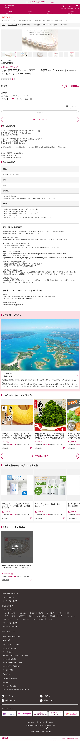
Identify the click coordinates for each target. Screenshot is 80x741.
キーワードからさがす (10, 601)
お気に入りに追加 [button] (31, 448)
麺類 (13, 616)
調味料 (31, 616)
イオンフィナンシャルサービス (39, 731)
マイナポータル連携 (9, 686)
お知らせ (45, 696)
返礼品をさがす (30, 12)
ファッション (70, 616)
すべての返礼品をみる (40, 456)
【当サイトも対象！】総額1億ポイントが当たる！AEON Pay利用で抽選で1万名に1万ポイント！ (40, 20)
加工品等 (22, 616)
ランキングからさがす (10, 623)
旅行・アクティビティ (11, 619)
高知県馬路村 (38, 518)
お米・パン (22, 613)
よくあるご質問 (8, 670)
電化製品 (52, 616)
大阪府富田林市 (72, 518)
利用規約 (50, 722)
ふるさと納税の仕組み (10, 648)
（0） (15, 79)
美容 (60, 616)
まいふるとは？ (8, 652)
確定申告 (5, 682)
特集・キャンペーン (50, 12)
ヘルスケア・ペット (28, 619)
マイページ (7, 696)
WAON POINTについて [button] (31, 99)
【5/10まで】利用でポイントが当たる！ (40, 2)
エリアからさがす (8, 597)
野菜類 (40, 613)
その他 (50, 619)
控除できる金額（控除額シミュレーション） (17, 689)
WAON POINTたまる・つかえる (13, 662)
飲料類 (67, 613)
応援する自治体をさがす (10, 12)
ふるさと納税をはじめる (70, 12)
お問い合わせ (8, 700)
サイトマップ (32, 722)
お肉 (5, 613)
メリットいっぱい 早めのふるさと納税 (15, 655)
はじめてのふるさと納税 (11, 644)
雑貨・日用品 (41, 616)
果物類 (32, 613)
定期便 (41, 619)
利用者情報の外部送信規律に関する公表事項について (41, 725)
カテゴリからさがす (9, 609)
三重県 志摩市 (7, 63)
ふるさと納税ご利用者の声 (11, 666)
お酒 (59, 613)
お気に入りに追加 (77, 375)
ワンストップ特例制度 (10, 679)
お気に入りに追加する (25, 119)
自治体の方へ (47, 700)
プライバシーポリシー (39, 728)
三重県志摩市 (5, 448)
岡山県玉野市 (5, 518)
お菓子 (6, 616)
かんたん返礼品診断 (9, 659)
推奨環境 (42, 722)
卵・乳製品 (50, 613)
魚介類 (13, 613)
